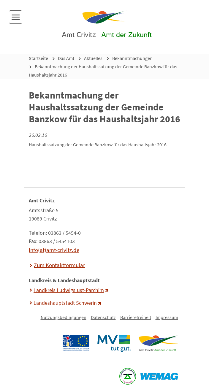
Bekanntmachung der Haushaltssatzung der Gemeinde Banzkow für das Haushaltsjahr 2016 (103, 71)
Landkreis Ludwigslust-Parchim (69, 290)
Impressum (167, 317)
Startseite (38, 58)
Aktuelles (93, 58)
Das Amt (66, 58)
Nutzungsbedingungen (63, 317)
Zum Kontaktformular (59, 265)
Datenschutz (103, 317)
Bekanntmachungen (132, 58)
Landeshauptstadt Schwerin (65, 303)
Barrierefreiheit (135, 317)
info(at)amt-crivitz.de (54, 249)
